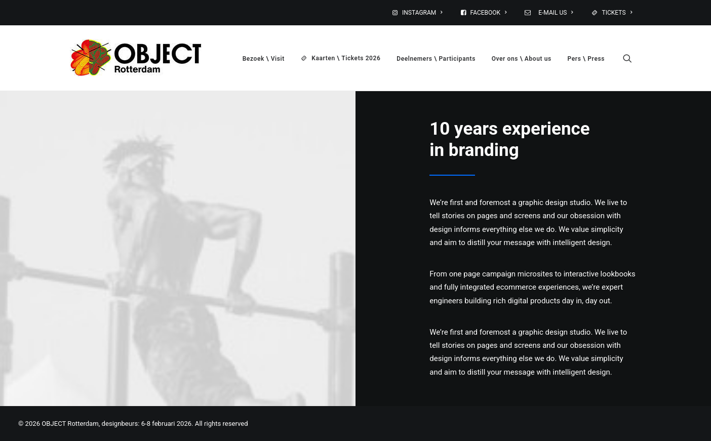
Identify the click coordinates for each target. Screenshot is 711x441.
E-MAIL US (554, 12)
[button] (632, 58)
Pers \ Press (586, 58)
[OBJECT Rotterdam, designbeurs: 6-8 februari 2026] (136, 58)
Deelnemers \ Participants (436, 58)
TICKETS (617, 12)
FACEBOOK (488, 12)
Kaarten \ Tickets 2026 (345, 58)
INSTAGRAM (422, 12)
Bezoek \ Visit (264, 58)
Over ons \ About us (521, 58)
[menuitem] (423, 12)
